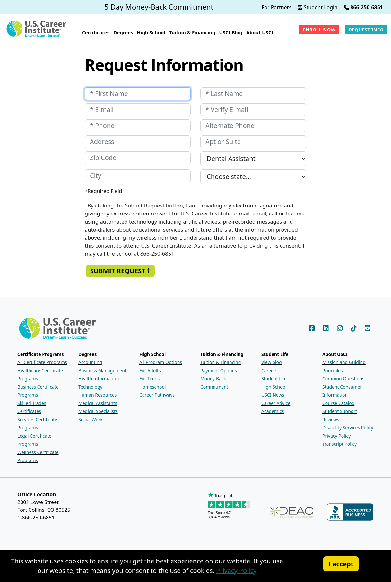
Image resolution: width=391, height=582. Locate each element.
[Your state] (253, 176)
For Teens (149, 378)
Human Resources (97, 395)
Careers (269, 370)
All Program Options (160, 362)
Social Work (90, 420)
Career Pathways (157, 395)
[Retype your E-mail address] (253, 109)
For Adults (150, 370)
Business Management (102, 370)
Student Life (274, 378)
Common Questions (343, 378)
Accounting (90, 362)
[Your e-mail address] (138, 109)
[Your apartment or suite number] (253, 141)
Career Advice (275, 403)
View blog (271, 362)
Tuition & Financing (220, 362)
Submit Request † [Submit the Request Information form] (120, 270)
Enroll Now (319, 29)
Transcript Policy (339, 444)
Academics (272, 411)
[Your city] (138, 175)
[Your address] (138, 141)
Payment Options (218, 370)
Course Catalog (338, 403)
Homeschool (152, 387)
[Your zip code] (138, 157)
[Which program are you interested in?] (253, 158)
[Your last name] (253, 93)
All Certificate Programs (42, 362)
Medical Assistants (97, 403)
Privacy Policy (336, 436)
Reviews (330, 420)
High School (274, 387)
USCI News (272, 395)
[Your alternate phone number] (253, 125)
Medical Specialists (98, 411)
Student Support (339, 411)
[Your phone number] (138, 125)
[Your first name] (138, 93)
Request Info (366, 29)
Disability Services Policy (347, 428)
